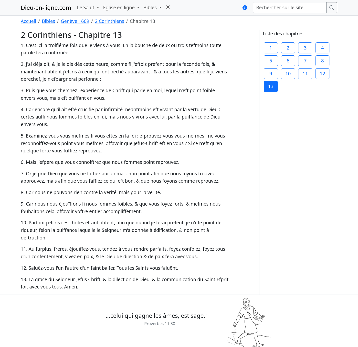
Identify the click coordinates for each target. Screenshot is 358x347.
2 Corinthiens (109, 21)
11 (305, 73)
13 (271, 86)
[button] (168, 7)
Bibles (48, 21)
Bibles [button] (150, 7)
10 (288, 73)
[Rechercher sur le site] (289, 7)
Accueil (28, 21)
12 (322, 73)
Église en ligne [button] (119, 7)
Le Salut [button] (86, 7)
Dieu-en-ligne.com (46, 7)
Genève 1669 (75, 21)
